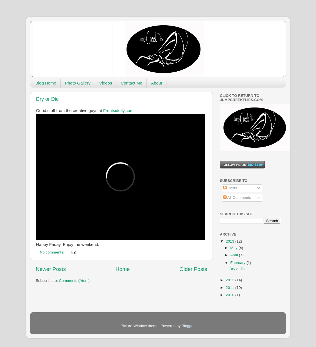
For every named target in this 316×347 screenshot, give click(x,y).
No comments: (53, 252)
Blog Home (45, 83)
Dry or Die (47, 99)
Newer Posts (51, 269)
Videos (105, 83)
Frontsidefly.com (118, 110)
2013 (230, 241)
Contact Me (131, 83)
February (238, 263)
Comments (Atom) (74, 280)
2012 (230, 280)
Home (123, 269)
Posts (230, 188)
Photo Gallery (78, 83)
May (234, 248)
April (234, 255)
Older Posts (193, 269)
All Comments (237, 197)
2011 (230, 288)
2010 (230, 295)
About (156, 83)
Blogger (188, 326)
